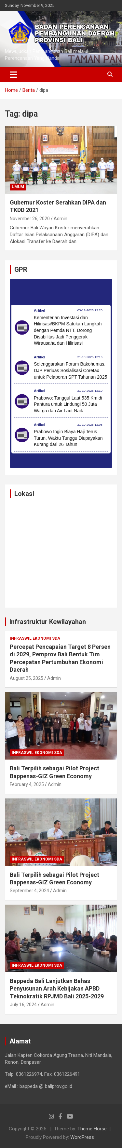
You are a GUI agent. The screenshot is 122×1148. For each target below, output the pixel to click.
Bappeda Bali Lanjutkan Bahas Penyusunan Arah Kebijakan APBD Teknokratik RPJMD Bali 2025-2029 (57, 988)
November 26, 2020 (30, 218)
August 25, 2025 (26, 678)
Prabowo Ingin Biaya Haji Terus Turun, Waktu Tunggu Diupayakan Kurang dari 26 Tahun (68, 438)
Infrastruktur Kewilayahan (47, 622)
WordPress (82, 1137)
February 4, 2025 (27, 784)
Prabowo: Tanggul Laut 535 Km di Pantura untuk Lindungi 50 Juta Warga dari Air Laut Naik (68, 404)
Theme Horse (92, 1129)
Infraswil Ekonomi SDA (35, 638)
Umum (18, 187)
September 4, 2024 (29, 890)
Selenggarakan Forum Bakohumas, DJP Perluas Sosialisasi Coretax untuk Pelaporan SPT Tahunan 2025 (70, 370)
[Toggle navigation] (13, 74)
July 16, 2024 (23, 1004)
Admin (60, 218)
